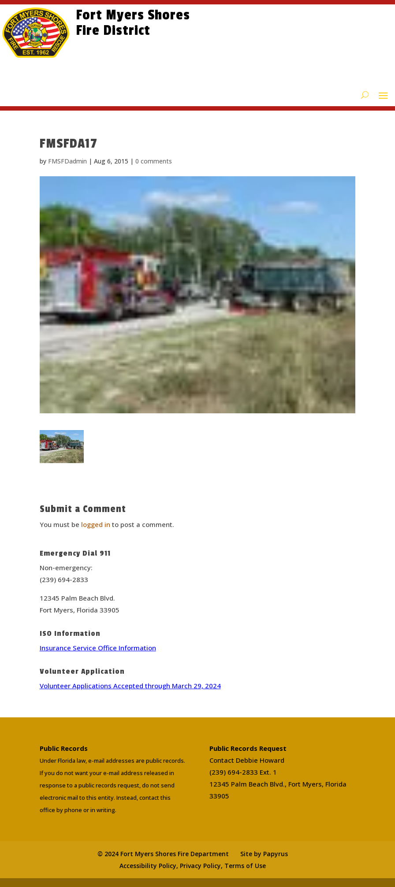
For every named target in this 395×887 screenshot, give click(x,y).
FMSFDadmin (67, 161)
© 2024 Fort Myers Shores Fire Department (163, 854)
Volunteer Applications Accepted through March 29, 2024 (130, 685)
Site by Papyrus (264, 854)
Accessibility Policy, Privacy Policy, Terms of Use (192, 865)
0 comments (153, 161)
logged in (95, 524)
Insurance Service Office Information (98, 647)
